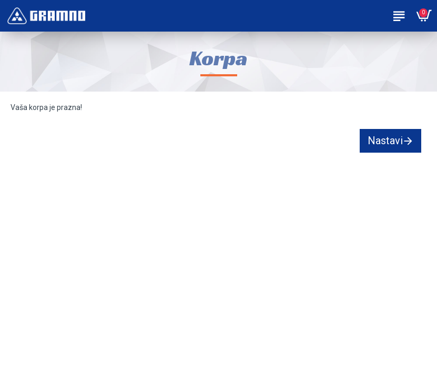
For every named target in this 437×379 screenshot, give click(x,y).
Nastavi (385, 140)
